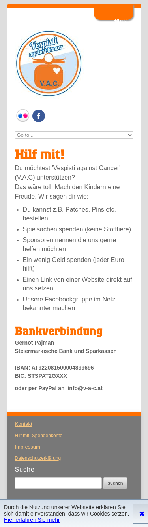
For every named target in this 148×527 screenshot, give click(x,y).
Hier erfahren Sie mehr (32, 520)
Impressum (27, 447)
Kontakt (23, 424)
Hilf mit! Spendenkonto (39, 435)
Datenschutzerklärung (38, 458)
